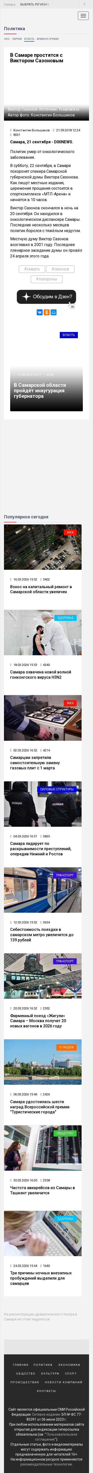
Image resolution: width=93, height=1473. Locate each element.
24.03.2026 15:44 (23, 1266)
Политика (43, 1365)
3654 (45, 922)
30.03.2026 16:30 (23, 1180)
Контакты (46, 1391)
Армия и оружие (48, 39)
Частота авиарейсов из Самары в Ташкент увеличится (42, 1190)
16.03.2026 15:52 (23, 579)
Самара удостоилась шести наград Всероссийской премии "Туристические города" (39, 1107)
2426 (45, 1094)
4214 (45, 750)
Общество (65, 1133)
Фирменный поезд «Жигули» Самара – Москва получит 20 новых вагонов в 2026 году (38, 1021)
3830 (45, 836)
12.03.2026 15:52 (23, 922)
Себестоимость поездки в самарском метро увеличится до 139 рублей (42, 934)
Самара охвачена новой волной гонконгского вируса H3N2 (40, 675)
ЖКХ (70, 532)
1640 (45, 1266)
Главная (21, 1365)
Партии (17, 39)
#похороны (46, 279)
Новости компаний (64, 1382)
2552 (45, 1008)
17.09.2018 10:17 (28, 375)
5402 (45, 579)
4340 (45, 665)
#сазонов (60, 269)
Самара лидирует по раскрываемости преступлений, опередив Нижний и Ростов (40, 848)
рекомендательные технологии (46, 1464)
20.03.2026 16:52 (23, 1008)
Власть (29, 39)
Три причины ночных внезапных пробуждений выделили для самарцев (41, 1278)
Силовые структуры (57, 789)
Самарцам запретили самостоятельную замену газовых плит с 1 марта (35, 762)
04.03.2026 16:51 (23, 836)
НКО (7, 39)
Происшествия (24, 1382)
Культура (50, 1373)
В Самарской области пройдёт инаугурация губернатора (40, 390)
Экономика (69, 1365)
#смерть (32, 269)
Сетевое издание (46, 1414)
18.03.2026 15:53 (23, 665)
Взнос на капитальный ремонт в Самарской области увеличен (41, 589)
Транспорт (65, 875)
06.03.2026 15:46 (23, 1094)
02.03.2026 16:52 (23, 750)
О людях (66, 1047)
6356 (50, 375)
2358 (45, 1180)
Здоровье (65, 618)
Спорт (71, 1373)
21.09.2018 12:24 (66, 130)
